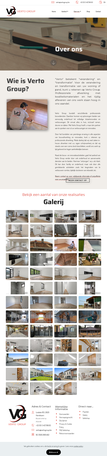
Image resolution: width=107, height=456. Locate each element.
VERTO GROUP (26, 11)
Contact (98, 11)
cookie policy (78, 446)
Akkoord (53, 452)
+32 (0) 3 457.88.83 (86, 2)
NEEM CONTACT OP (78, 184)
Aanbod (64, 11)
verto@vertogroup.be (62, 2)
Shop (88, 11)
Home (54, 11)
